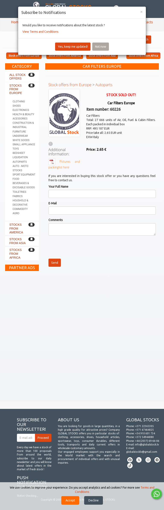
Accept (70, 500)
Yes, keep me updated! (73, 46)
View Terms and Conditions (40, 31)
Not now (100, 46)
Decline (93, 500)
